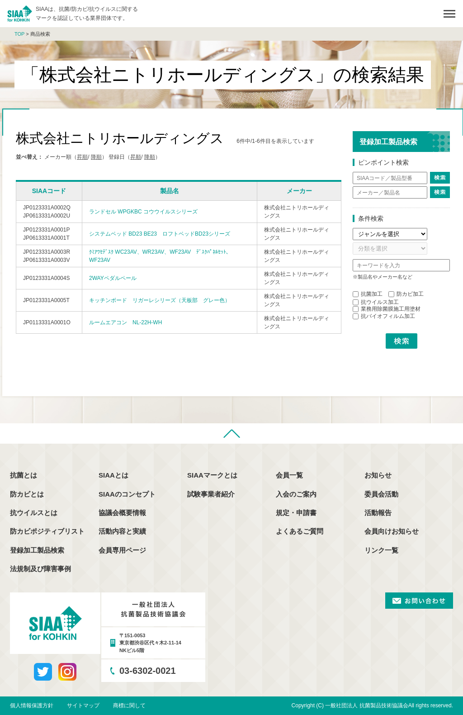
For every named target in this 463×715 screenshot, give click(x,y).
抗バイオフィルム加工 (384, 316)
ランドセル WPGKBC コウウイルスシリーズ (143, 211)
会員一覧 (289, 475)
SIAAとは (113, 475)
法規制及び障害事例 (40, 569)
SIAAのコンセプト (127, 494)
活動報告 (378, 512)
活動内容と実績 (122, 531)
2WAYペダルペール (113, 278)
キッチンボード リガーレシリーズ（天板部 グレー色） (159, 300)
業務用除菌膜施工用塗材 (386, 309)
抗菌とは (23, 475)
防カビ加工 (406, 294)
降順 (96, 157)
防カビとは (27, 494)
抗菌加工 (368, 294)
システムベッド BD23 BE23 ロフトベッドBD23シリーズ (159, 234)
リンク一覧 (381, 550)
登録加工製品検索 (37, 550)
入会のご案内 (296, 494)
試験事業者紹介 (211, 494)
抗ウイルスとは (33, 512)
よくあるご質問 (299, 531)
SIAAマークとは (212, 475)
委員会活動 (381, 494)
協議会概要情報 (122, 512)
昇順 (82, 157)
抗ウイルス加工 (376, 302)
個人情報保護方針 (31, 705)
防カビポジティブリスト (47, 531)
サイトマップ (83, 705)
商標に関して (129, 705)
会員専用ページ (122, 550)
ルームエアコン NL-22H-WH (125, 322)
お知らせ (378, 475)
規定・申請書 (296, 512)
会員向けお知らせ (391, 531)
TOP (19, 34)
